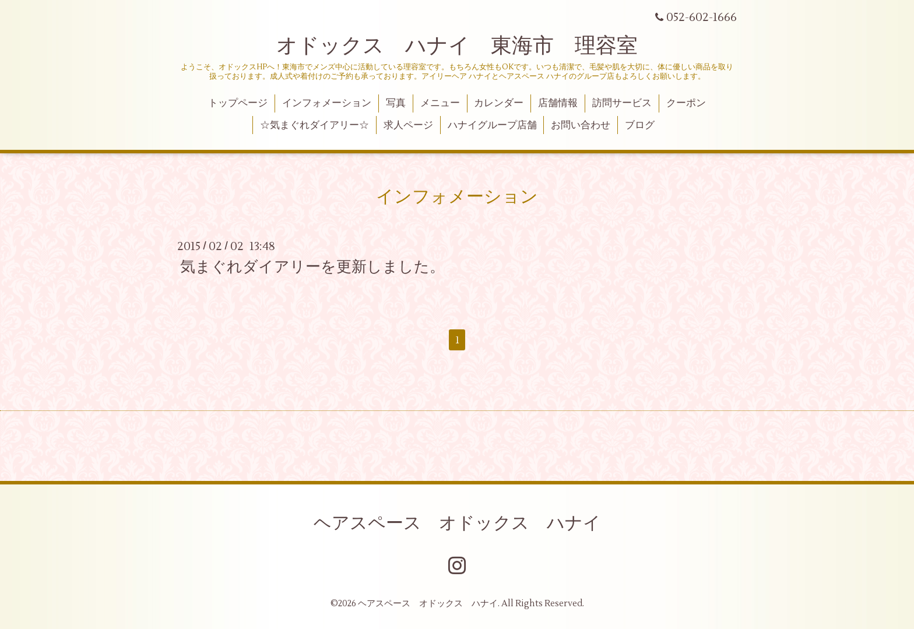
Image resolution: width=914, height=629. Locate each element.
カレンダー (498, 103)
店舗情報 (558, 103)
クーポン (686, 103)
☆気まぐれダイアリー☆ (314, 125)
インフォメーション (326, 103)
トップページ (238, 103)
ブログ (640, 125)
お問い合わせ (580, 125)
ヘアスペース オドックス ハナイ (457, 523)
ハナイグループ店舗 (492, 125)
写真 (396, 103)
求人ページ (408, 125)
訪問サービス (622, 103)
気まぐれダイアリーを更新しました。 (312, 267)
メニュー (440, 103)
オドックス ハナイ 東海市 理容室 (457, 46)
